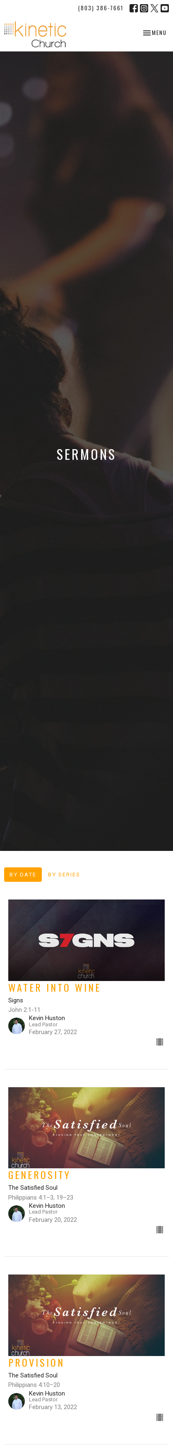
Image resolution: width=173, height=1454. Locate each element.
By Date (23, 874)
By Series (64, 874)
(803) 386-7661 (100, 8)
